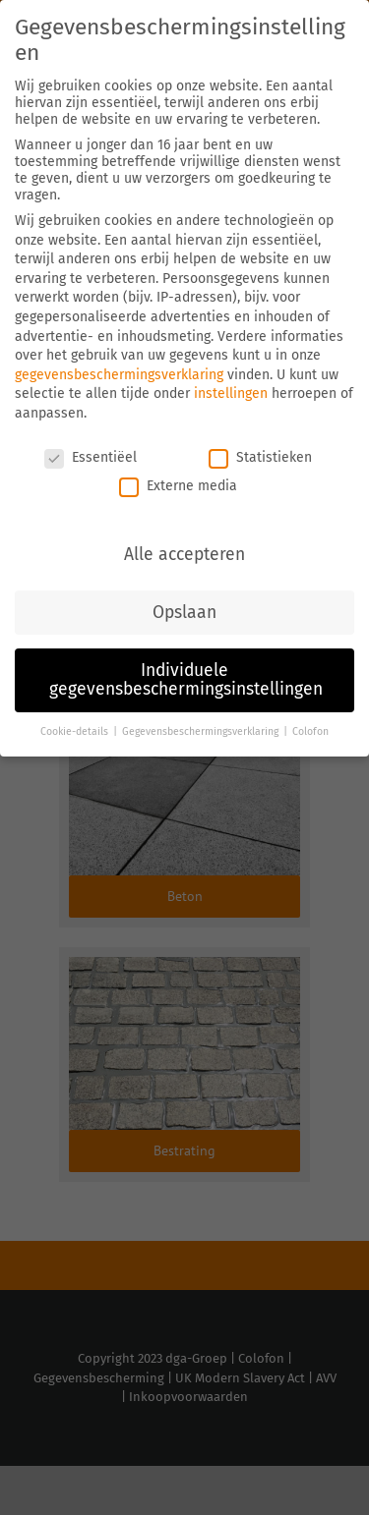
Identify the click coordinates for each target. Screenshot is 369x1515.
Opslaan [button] (184, 612)
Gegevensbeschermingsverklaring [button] (201, 731)
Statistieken (260, 457)
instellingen (231, 393)
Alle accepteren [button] (184, 554)
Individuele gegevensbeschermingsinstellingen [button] (186, 680)
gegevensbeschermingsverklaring (119, 374)
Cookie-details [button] (75, 731)
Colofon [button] (310, 731)
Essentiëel (90, 457)
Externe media (178, 485)
